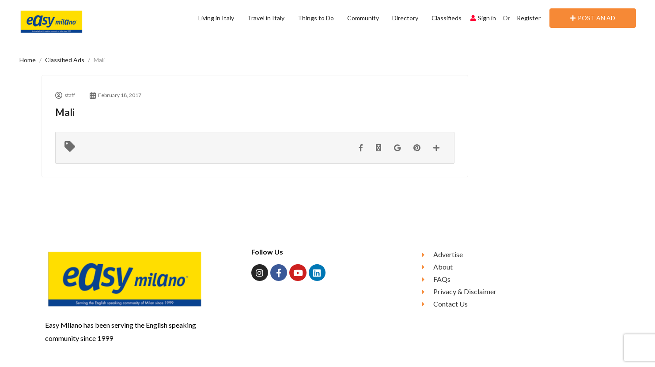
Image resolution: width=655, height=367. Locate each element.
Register (529, 18)
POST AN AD (592, 18)
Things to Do (316, 18)
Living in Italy (216, 18)
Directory (405, 18)
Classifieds (447, 18)
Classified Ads (64, 60)
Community (363, 18)
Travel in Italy (265, 18)
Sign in (483, 18)
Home (27, 60)
